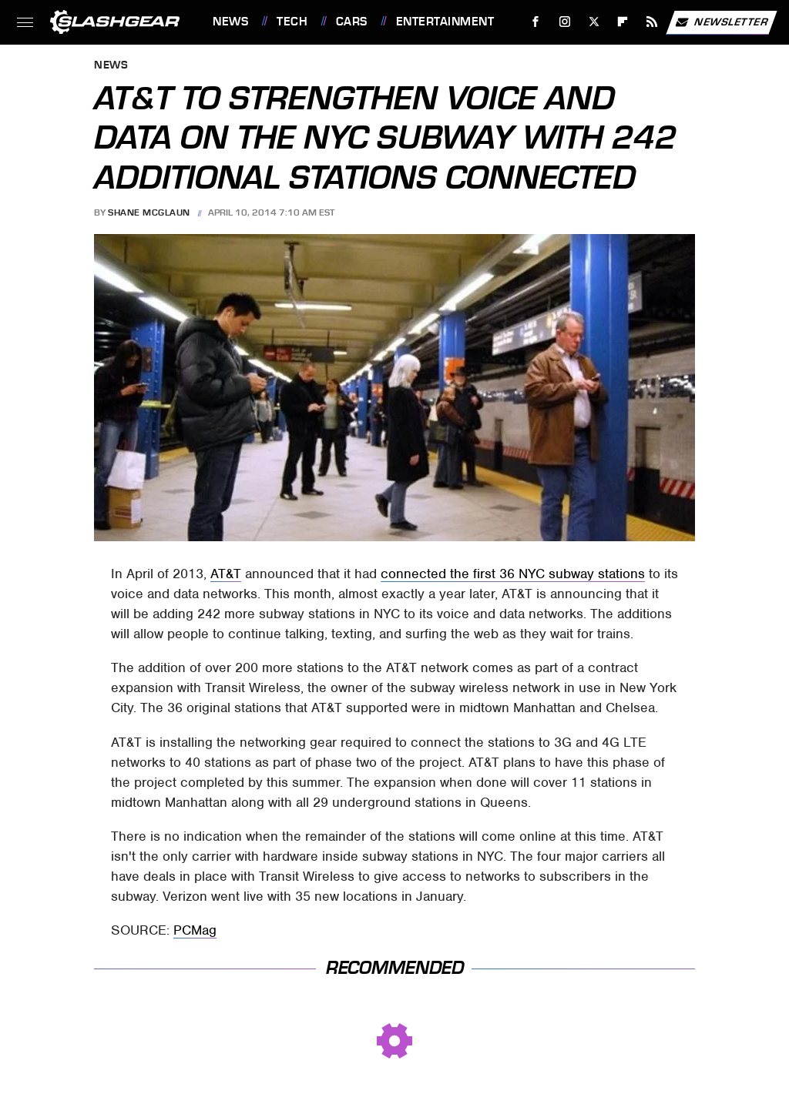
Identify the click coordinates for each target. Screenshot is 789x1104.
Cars (352, 21)
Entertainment (445, 21)
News (230, 21)
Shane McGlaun (149, 212)
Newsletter (721, 22)
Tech (292, 21)
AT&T (225, 573)
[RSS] (652, 22)
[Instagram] (565, 22)
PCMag (195, 930)
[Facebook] (536, 22)
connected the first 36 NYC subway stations (513, 573)
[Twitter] (594, 22)
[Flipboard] (623, 22)
